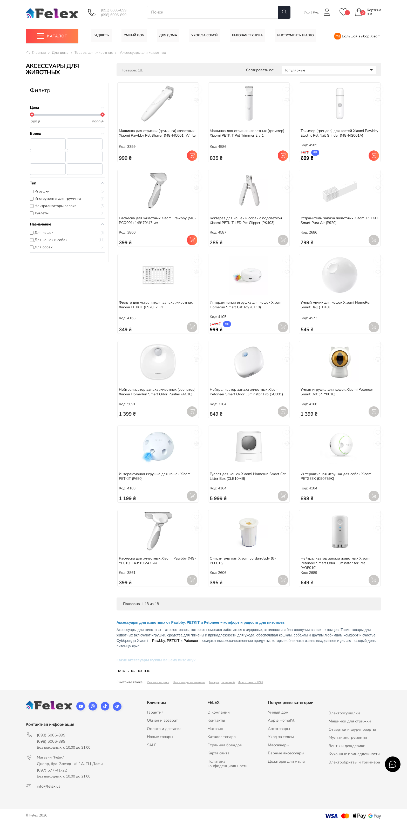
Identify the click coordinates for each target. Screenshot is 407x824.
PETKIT (173, 641)
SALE (152, 745)
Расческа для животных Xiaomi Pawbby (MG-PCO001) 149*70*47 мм (157, 220)
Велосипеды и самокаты (189, 682)
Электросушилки (344, 713)
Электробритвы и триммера (354, 762)
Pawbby (158, 641)
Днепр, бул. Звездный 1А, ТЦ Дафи (70, 763)
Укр (307, 12)
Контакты (216, 720)
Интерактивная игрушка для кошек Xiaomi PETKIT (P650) (155, 476)
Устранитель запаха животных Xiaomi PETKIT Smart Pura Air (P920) (339, 220)
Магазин (215, 728)
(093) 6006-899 (113, 10)
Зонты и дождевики (347, 745)
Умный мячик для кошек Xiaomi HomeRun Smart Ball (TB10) (336, 305)
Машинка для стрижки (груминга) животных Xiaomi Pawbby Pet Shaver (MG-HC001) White (157, 133)
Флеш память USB (250, 682)
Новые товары (160, 737)
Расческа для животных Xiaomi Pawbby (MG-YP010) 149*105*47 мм (157, 561)
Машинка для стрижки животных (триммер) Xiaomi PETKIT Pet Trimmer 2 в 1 (247, 133)
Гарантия (155, 712)
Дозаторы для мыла (286, 761)
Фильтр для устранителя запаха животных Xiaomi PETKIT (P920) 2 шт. (156, 305)
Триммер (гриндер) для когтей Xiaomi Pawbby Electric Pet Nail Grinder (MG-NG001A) (339, 133)
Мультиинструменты (348, 737)
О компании (218, 712)
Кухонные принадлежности (354, 754)
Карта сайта (218, 753)
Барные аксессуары (286, 753)
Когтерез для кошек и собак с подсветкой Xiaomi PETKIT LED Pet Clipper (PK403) (246, 220)
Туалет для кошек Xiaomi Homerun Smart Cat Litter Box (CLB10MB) (248, 476)
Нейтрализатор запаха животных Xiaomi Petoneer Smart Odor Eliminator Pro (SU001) (246, 392)
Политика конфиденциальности (227, 764)
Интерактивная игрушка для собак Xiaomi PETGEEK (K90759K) (336, 476)
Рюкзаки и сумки (158, 682)
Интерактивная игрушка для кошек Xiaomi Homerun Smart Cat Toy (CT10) (246, 305)
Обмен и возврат (162, 720)
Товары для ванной (222, 682)
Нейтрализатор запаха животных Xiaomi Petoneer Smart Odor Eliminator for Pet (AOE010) (335, 563)
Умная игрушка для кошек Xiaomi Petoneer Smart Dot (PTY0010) (337, 392)
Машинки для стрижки (350, 721)
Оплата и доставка (164, 728)
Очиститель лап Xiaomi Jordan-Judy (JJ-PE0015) (243, 561)
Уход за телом (281, 737)
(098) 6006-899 (113, 15)
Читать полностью (133, 671)
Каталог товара (221, 737)
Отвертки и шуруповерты (352, 729)
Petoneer (191, 641)
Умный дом (278, 712)
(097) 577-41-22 (52, 770)
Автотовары (279, 728)
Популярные (329, 70)
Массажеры (278, 745)
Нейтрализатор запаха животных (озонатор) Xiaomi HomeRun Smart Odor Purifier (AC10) (157, 392)
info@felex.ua (48, 786)
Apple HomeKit (281, 720)
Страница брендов (224, 745)
